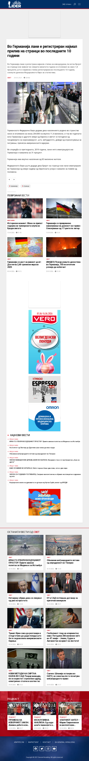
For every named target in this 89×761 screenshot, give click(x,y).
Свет (9, 78)
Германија (14, 186)
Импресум (19, 742)
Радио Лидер (14, 4)
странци (26, 186)
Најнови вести (20, 435)
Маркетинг (33, 742)
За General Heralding (65, 742)
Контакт (47, 742)
